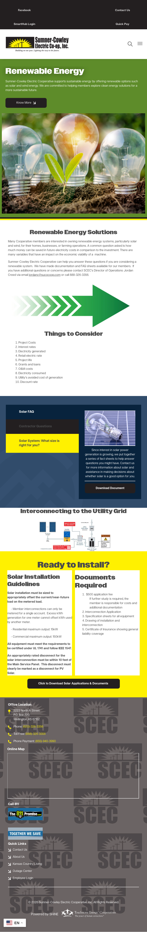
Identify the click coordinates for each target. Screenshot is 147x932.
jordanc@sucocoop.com (45, 275)
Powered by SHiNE (44, 914)
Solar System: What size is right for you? (39, 443)
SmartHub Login (125, 10)
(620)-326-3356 (33, 727)
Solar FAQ (26, 412)
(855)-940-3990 (45, 741)
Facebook (22, 10)
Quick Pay (22, 24)
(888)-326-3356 (36, 734)
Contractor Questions (35, 426)
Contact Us (73, 10)
